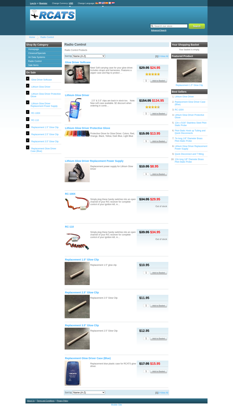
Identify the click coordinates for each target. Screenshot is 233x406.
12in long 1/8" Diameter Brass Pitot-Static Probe (189, 160)
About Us (31, 401)
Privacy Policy (62, 401)
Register (43, 3)
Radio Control (47, 37)
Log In (33, 3)
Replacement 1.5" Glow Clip (45, 127)
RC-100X (35, 113)
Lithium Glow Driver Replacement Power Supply (44, 104)
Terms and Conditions (46, 401)
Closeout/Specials (37, 53)
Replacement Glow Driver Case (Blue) (88, 358)
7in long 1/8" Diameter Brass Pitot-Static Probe (188, 139)
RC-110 (35, 120)
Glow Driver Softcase (41, 79)
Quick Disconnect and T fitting (189, 154)
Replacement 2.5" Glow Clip (45, 134)
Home (32, 37)
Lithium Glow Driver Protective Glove (87, 128)
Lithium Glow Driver (40, 87)
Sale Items (33, 65)
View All (164, 56)
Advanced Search (158, 30)
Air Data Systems (36, 57)
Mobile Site (116, 404)
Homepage (33, 49)
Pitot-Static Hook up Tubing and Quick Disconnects (190, 131)
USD (71, 3)
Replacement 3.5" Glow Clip (45, 141)
